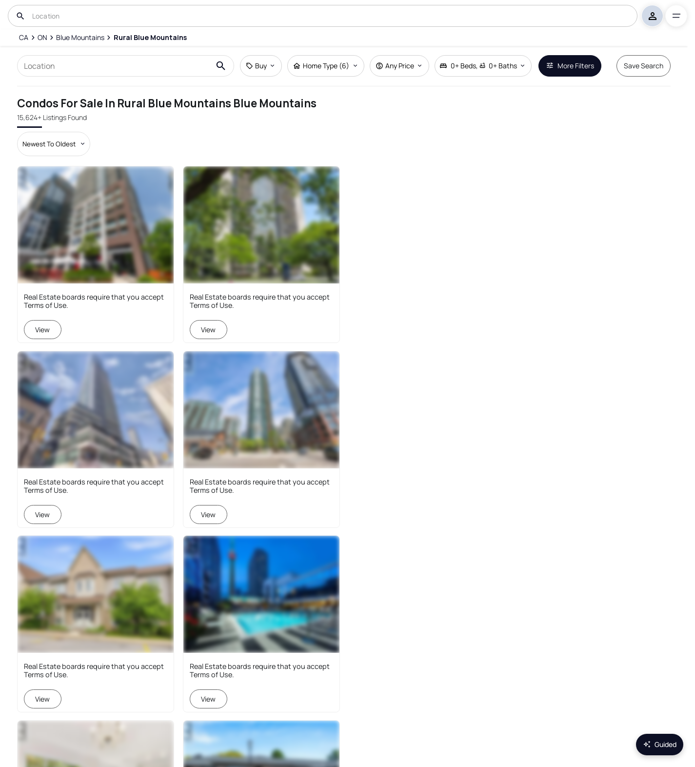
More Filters (570, 65)
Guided (659, 744)
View (43, 329)
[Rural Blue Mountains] (149, 37)
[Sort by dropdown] (53, 144)
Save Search (643, 65)
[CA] (23, 37)
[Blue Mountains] (80, 37)
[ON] (42, 37)
